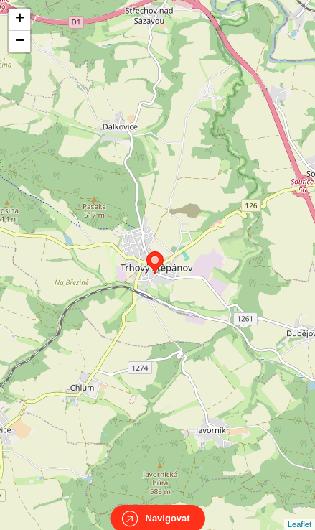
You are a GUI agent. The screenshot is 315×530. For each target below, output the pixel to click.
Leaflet (299, 511)
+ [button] (19, 19)
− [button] (19, 41)
